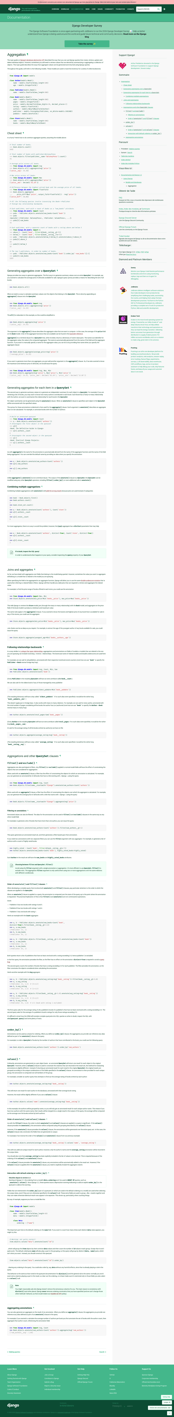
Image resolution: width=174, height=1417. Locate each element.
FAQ (120, 198)
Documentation (77, 9)
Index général (125, 160)
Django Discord (82, 1378)
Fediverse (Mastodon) (117, 1382)
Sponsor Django (147, 1375)
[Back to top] (169, 1413)
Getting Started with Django (17, 1378)
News (87, 9)
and (135, 111)
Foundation (120, 9)
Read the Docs (131, 254)
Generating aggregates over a (137, 89)
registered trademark (64, 1412)
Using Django (128, 178)
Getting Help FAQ (83, 1375)
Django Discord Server (128, 218)
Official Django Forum (127, 227)
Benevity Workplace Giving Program (154, 1386)
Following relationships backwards (138, 104)
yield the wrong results (54, 491)
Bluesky (112, 1386)
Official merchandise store (151, 1382)
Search (102, 1352)
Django (14, 9)
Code (93, 9)
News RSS (113, 1393)
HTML (138, 252)
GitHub (112, 1375)
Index (121, 209)
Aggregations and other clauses (138, 107)
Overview (55, 9)
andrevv (132, 1406)
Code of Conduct (13, 1389)
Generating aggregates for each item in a (141, 92)
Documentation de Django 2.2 (131, 175)
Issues (100, 9)
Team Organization (14, 1382)
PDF (142, 252)
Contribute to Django (51, 1378)
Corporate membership (150, 1378)
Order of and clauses (143, 118)
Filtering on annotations (136, 115)
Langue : (167, 1402)
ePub (147, 252)
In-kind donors (67, 1405)
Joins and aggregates (131, 100)
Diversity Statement (14, 1393)
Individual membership (52, 1389)
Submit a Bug (49, 1382)
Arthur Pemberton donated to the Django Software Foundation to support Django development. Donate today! (145, 65)
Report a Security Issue (52, 1386)
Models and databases (133, 182)
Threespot (117, 1406)
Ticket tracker (124, 236)
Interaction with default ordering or (144, 133)
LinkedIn (113, 1389)
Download (65, 9)
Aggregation (125, 81)
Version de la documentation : (160, 1408)
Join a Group (48, 1375)
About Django (12, 1375)
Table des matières (127, 156)
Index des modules (131, 209)
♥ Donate (130, 9)
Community (109, 9)
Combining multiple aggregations (137, 96)
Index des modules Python (130, 163)
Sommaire (146, 209)
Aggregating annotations (134, 137)
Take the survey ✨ (87, 44)
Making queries (13, 1352)
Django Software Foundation (17, 1386)
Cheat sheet (127, 85)
